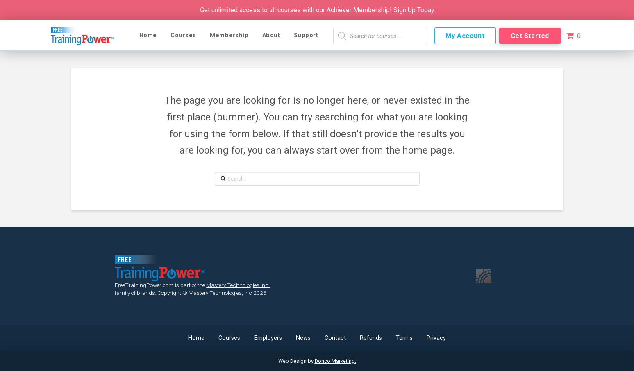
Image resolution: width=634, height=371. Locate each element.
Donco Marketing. (335, 361)
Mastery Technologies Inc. (238, 285)
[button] (574, 36)
